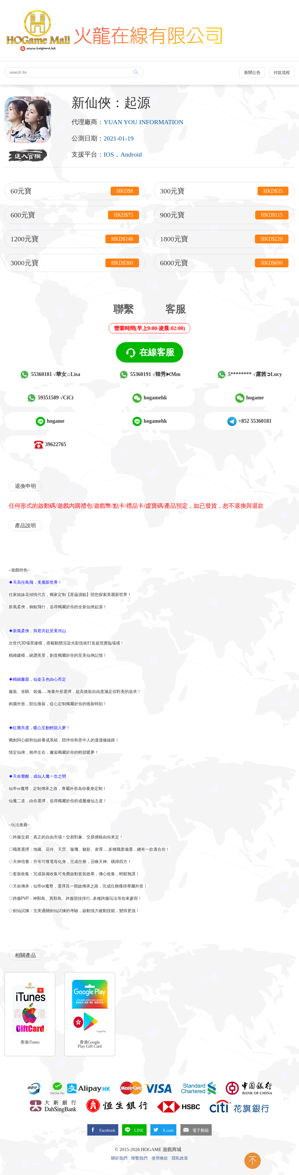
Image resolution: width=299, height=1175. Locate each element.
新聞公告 (252, 72)
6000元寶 (224, 263)
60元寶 (75, 191)
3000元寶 (75, 263)
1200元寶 (75, 239)
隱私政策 (180, 1158)
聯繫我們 (139, 1158)
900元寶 (224, 215)
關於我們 (119, 1158)
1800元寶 (224, 239)
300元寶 (224, 191)
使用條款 (160, 1158)
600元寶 (75, 215)
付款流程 (282, 72)
